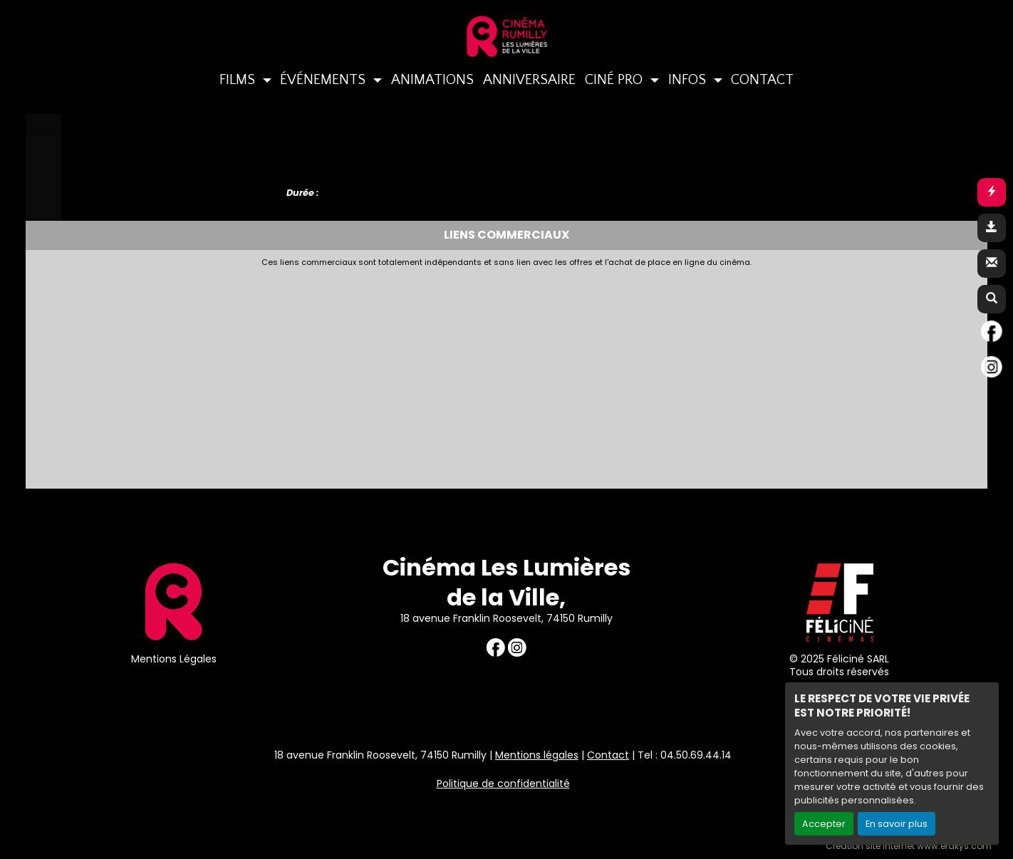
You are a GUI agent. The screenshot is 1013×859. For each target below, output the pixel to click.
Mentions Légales (174, 659)
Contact (608, 755)
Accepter (824, 824)
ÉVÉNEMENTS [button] (324, 80)
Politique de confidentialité (503, 783)
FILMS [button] (239, 80)
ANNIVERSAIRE (529, 80)
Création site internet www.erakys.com (909, 846)
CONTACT (762, 80)
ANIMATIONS (432, 80)
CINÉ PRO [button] (615, 80)
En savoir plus (897, 824)
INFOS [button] (689, 80)
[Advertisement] (378, 374)
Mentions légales (536, 755)
